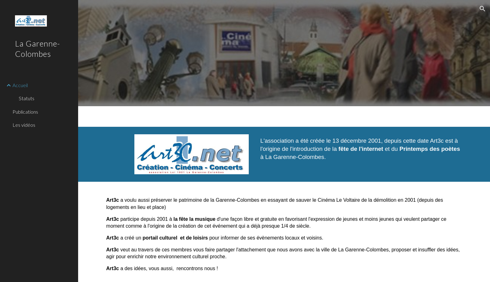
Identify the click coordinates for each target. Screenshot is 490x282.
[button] (482, 8)
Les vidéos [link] (23, 125)
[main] (361, 151)
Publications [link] (25, 112)
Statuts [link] (26, 98)
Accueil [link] (20, 85)
